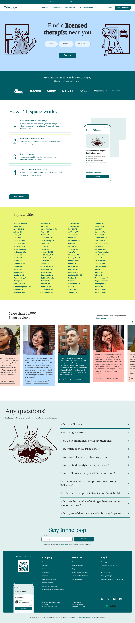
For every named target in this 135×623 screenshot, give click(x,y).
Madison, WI (72, 246)
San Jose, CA (99, 255)
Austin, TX (17, 235)
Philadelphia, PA (74, 284)
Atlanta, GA (18, 232)
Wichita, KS (98, 287)
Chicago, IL (18, 281)
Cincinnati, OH (19, 284)
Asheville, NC (19, 229)
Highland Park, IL (47, 278)
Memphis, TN (73, 249)
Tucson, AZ (98, 272)
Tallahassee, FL (100, 267)
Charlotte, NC (19, 275)
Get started (19, 196)
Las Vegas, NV (73, 232)
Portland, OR (73, 292)
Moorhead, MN (73, 261)
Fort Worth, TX (46, 261)
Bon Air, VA (18, 258)
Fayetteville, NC (46, 252)
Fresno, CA (44, 264)
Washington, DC (100, 284)
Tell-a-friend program (49, 586)
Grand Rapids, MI (47, 267)
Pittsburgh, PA (73, 290)
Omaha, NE (72, 278)
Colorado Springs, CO (22, 287)
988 (72, 617)
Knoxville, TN (73, 229)
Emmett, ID (44, 246)
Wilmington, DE (100, 292)
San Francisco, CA (101, 252)
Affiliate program (47, 583)
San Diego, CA (100, 249)
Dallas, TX (44, 226)
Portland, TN (99, 223)
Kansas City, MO (74, 223)
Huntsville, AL (45, 287)
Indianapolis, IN (46, 290)
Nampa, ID (72, 264)
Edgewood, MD (46, 238)
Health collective (77, 565)
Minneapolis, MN (74, 258)
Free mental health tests (80, 576)
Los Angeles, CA (74, 241)
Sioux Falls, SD (100, 261)
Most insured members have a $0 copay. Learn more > (68, 2)
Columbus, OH (19, 292)
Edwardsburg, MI (47, 241)
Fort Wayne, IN (46, 258)
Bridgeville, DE (19, 264)
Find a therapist (123, 8)
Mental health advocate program (53, 590)
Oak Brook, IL (73, 272)
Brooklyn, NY (19, 267)
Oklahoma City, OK (75, 275)
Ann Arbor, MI (19, 226)
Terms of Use (64, 544)
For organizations (86, 7)
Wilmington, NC (100, 290)
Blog (73, 569)
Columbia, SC (19, 290)
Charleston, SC (19, 272)
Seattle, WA (98, 258)
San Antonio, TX (100, 246)
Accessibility (105, 572)
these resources (84, 617)
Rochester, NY (100, 235)
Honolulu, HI (45, 281)
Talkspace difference (49, 579)
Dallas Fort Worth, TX (48, 229)
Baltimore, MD (19, 244)
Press (44, 569)
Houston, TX (45, 284)
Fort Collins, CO (46, 255)
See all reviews (101, 318)
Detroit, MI (44, 235)
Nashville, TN (73, 267)
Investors (45, 576)
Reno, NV (98, 229)
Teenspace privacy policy (109, 565)
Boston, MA (18, 261)
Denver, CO (44, 232)
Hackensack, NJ (46, 275)
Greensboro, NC (46, 269)
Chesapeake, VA (20, 278)
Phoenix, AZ (72, 287)
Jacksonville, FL (46, 292)
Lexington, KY (73, 235)
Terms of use (105, 569)
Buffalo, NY (18, 269)
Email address (46, 536)
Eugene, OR (45, 249)
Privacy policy (105, 562)
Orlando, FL (72, 281)
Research (45, 572)
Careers (45, 565)
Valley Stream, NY (101, 278)
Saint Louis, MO (100, 241)
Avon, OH (17, 238)
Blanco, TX (18, 255)
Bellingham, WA (20, 252)
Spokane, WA (99, 264)
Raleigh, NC (99, 226)
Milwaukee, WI (73, 255)
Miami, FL (71, 252)
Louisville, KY (73, 244)
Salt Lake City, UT (101, 244)
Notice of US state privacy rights (112, 579)
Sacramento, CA (100, 238)
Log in (109, 7)
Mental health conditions (80, 572)
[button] (46, 8)
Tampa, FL (98, 269)
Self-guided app (77, 579)
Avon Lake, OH (19, 241)
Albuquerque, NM (20, 223)
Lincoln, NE (72, 238)
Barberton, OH (19, 246)
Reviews (45, 562)
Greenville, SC (45, 272)
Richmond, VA (99, 232)
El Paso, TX (44, 244)
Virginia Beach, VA (101, 281)
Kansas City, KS (73, 226)
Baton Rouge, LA (20, 249)
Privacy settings (106, 576)
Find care (67, 55)
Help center (76, 562)
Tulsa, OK (98, 275)
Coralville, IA (45, 223)
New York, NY (73, 269)
